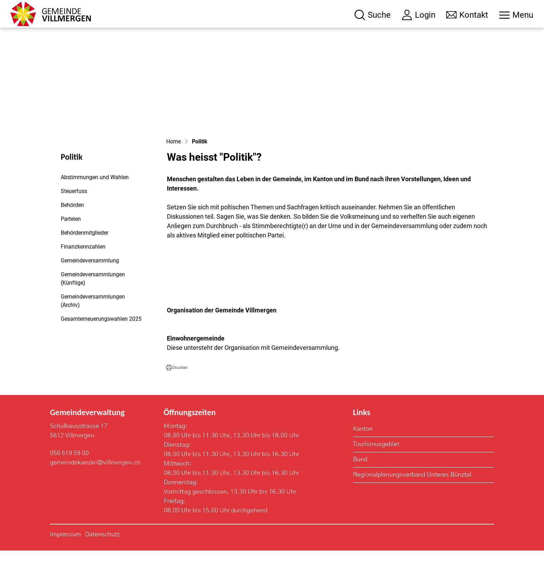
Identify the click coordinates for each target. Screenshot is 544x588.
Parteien (71, 256)
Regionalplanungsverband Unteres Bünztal (412, 512)
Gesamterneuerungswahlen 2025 (101, 356)
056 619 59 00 (69, 491)
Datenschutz (102, 572)
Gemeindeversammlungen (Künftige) (93, 316)
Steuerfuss (74, 228)
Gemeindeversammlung (90, 298)
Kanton (363, 466)
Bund (360, 497)
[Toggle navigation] (516, 15)
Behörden (72, 242)
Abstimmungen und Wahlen (95, 214)
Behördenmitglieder (84, 270)
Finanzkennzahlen (83, 284)
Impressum (65, 572)
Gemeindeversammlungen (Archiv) (93, 338)
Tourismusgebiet (376, 482)
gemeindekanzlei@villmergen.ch (95, 500)
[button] (177, 405)
